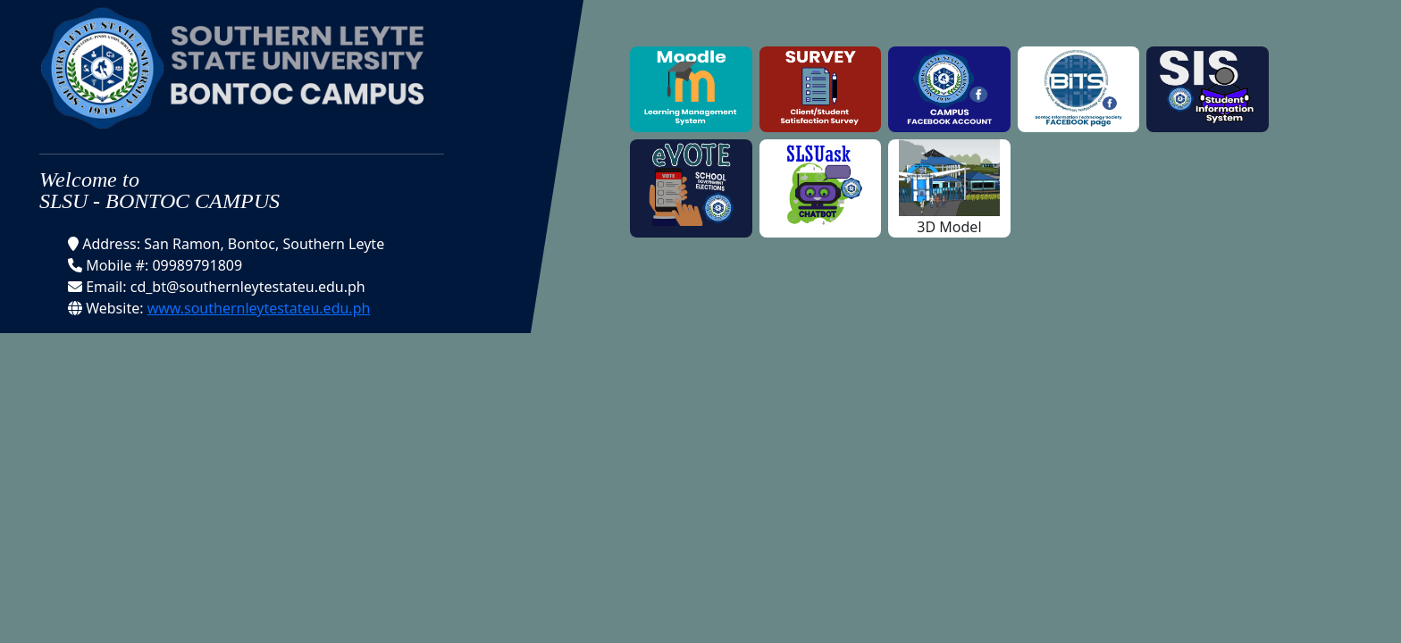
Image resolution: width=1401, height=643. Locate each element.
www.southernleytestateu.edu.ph (259, 308)
